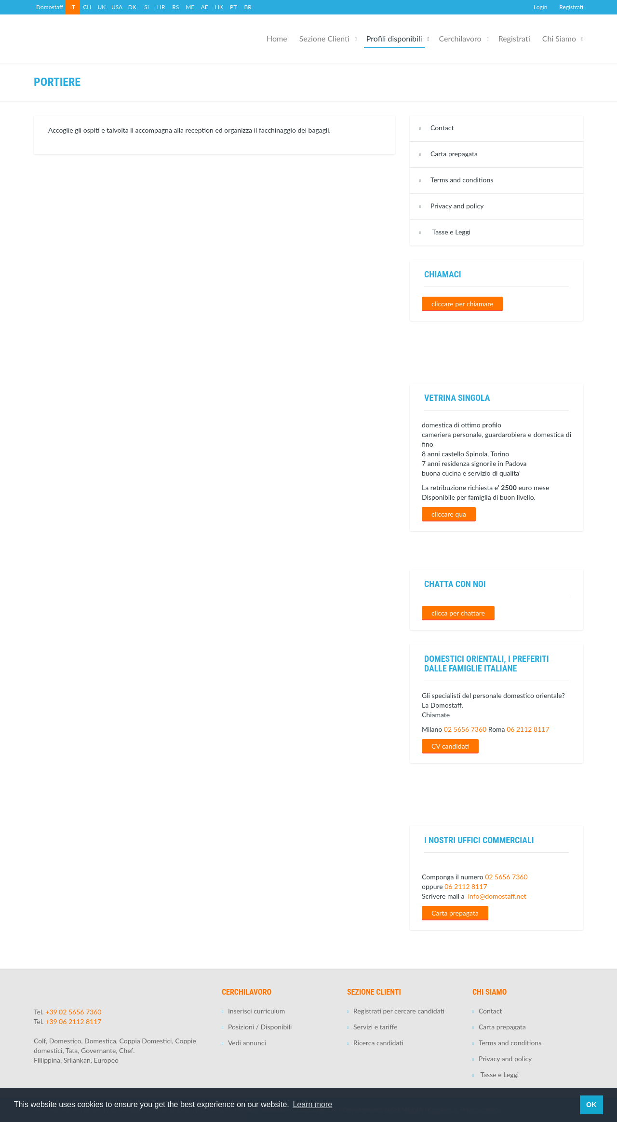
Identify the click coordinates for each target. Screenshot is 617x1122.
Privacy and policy (456, 206)
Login (540, 7)
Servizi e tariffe (375, 1027)
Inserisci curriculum (256, 1011)
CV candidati (450, 746)
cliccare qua (448, 514)
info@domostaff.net (497, 896)
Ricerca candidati (378, 1043)
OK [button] (591, 1104)
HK (219, 7)
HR (161, 7)
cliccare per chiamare (462, 304)
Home (277, 38)
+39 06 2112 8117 (73, 1021)
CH (87, 7)
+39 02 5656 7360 (73, 1012)
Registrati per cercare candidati (398, 1011)
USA (116, 7)
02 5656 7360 (465, 729)
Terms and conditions (461, 180)
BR (248, 7)
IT (72, 7)
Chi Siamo (559, 38)
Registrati (571, 7)
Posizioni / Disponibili (260, 1027)
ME (190, 7)
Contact (442, 127)
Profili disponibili (394, 38)
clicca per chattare (458, 613)
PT (233, 7)
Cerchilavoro (460, 38)
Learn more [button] (312, 1104)
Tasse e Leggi (450, 232)
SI (146, 7)
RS (175, 7)
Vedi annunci (247, 1043)
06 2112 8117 (528, 729)
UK (102, 7)
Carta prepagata (454, 154)
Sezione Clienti (324, 38)
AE (204, 7)
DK (132, 7)
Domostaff (49, 7)
